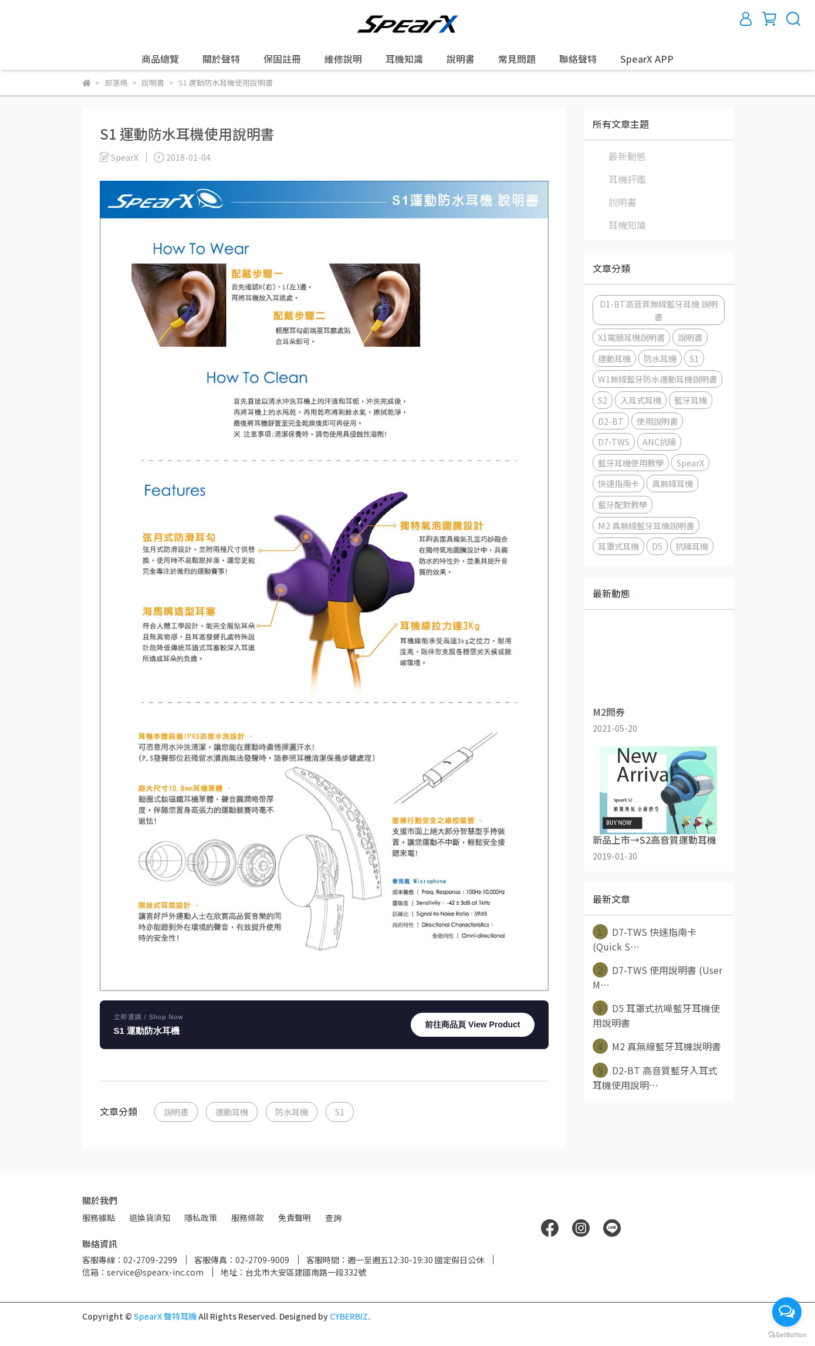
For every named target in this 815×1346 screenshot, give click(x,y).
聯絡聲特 (578, 58)
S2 (602, 400)
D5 (657, 546)
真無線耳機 (672, 483)
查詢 (333, 1217)
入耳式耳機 (640, 400)
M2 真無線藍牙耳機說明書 (646, 525)
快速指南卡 (618, 483)
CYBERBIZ (349, 1316)
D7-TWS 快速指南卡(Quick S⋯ (644, 938)
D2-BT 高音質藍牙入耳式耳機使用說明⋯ (655, 1077)
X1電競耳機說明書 (631, 337)
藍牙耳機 (690, 400)
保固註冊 (282, 58)
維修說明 (343, 58)
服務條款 (247, 1217)
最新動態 (627, 156)
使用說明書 (657, 421)
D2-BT (611, 421)
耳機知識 (404, 58)
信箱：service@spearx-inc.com (143, 1272)
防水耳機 (291, 1111)
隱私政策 (200, 1217)
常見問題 (517, 58)
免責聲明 (294, 1217)
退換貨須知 (149, 1217)
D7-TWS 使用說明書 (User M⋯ (657, 977)
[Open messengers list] (787, 1312)
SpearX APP (647, 58)
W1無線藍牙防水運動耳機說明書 (657, 379)
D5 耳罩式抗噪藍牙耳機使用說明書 (656, 1015)
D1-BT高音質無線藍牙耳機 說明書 (659, 310)
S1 (339, 1111)
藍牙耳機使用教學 (631, 462)
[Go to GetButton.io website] (787, 1334)
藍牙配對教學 (622, 504)
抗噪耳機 (691, 546)
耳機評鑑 (627, 179)
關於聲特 (221, 58)
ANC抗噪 (659, 441)
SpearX (690, 462)
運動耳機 (231, 1111)
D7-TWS (614, 441)
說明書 (461, 58)
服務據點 (98, 1217)
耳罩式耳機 (618, 546)
